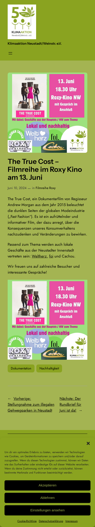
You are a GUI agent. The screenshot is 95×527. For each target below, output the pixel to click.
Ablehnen (47, 498)
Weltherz (39, 256)
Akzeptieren (47, 485)
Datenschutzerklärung (51, 521)
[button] (88, 443)
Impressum (71, 521)
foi (51, 256)
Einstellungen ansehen (47, 510)
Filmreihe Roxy (46, 188)
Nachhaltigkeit (49, 368)
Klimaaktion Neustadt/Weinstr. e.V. (35, 43)
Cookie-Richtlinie (27, 521)
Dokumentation (21, 368)
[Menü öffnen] (10, 53)
